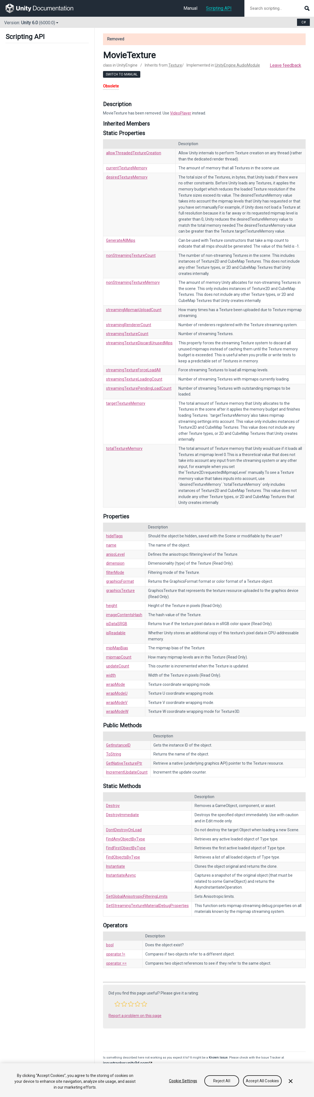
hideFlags (114, 536)
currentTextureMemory (126, 168)
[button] (117, 1004)
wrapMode (115, 684)
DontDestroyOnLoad (124, 830)
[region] (157, 1080)
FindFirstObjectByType (126, 848)
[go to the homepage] (43, 8)
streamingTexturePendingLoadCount (138, 388)
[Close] (290, 1081)
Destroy (113, 805)
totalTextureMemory (124, 448)
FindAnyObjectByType (125, 839)
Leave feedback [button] (285, 65)
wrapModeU (116, 693)
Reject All (221, 1081)
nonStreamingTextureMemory (133, 282)
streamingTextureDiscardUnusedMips (139, 343)
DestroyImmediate (122, 815)
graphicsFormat (120, 581)
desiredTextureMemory (127, 177)
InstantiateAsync (121, 875)
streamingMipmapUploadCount (133, 310)
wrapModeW (117, 711)
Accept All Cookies (262, 1081)
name (111, 545)
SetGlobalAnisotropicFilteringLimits (137, 896)
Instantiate (115, 866)
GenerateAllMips (120, 240)
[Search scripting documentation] (279, 8)
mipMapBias (117, 648)
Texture (175, 65)
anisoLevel (115, 554)
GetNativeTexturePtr (124, 763)
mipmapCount (118, 657)
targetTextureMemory (125, 403)
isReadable (116, 633)
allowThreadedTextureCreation (133, 153)
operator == (116, 963)
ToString (113, 754)
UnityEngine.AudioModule (237, 65)
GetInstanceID (118, 745)
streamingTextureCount (127, 333)
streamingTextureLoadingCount (134, 379)
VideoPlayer (180, 113)
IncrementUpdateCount (127, 772)
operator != (115, 954)
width (111, 675)
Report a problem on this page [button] (135, 1015)
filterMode (115, 572)
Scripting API (219, 8)
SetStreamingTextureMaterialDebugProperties (147, 905)
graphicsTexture (120, 590)
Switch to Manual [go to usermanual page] (122, 74)
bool (110, 945)
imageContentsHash (124, 615)
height (111, 605)
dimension (115, 563)
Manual (190, 8)
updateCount (117, 666)
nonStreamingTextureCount (131, 255)
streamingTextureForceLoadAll (133, 370)
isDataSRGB (116, 623)
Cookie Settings (183, 1081)
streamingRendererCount (128, 325)
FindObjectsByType (123, 857)
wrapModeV (116, 702)
